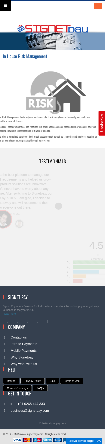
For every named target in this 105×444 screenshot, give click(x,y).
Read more (9, 313)
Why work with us (20, 364)
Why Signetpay (18, 357)
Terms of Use (71, 380)
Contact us (15, 337)
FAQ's (40, 388)
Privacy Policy (32, 380)
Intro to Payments (20, 344)
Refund (11, 380)
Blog (52, 380)
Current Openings (17, 388)
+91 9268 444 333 (24, 404)
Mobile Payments (20, 351)
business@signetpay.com (26, 410)
